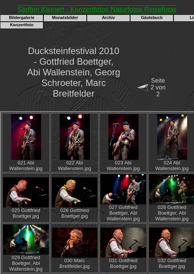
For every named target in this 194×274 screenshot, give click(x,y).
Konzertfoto (21, 24)
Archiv (108, 17)
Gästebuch (152, 17)
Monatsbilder (65, 17)
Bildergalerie (22, 17)
